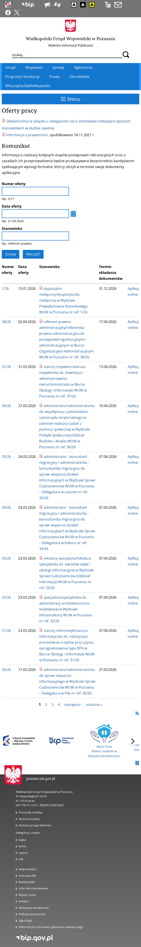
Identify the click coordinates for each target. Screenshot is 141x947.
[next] (132, 741)
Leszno (23, 853)
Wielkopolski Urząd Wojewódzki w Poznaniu (70, 38)
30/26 (6, 669)
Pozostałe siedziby (30, 812)
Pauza (137, 763)
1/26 (5, 288)
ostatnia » (94, 704)
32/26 (6, 597)
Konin (22, 846)
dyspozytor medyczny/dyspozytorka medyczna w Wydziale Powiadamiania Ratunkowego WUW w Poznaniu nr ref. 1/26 (63, 300)
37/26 (6, 366)
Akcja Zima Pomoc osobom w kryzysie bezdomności (104, 741)
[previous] (9, 741)
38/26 (6, 321)
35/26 (6, 456)
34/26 (6, 507)
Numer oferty (13, 183)
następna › (73, 704)
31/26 (6, 630)
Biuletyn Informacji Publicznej (70, 45)
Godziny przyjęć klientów (35, 825)
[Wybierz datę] (73, 214)
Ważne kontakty (29, 819)
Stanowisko (12, 228)
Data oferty (12, 206)
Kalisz (22, 840)
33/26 (6, 558)
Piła (21, 859)
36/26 (6, 405)
